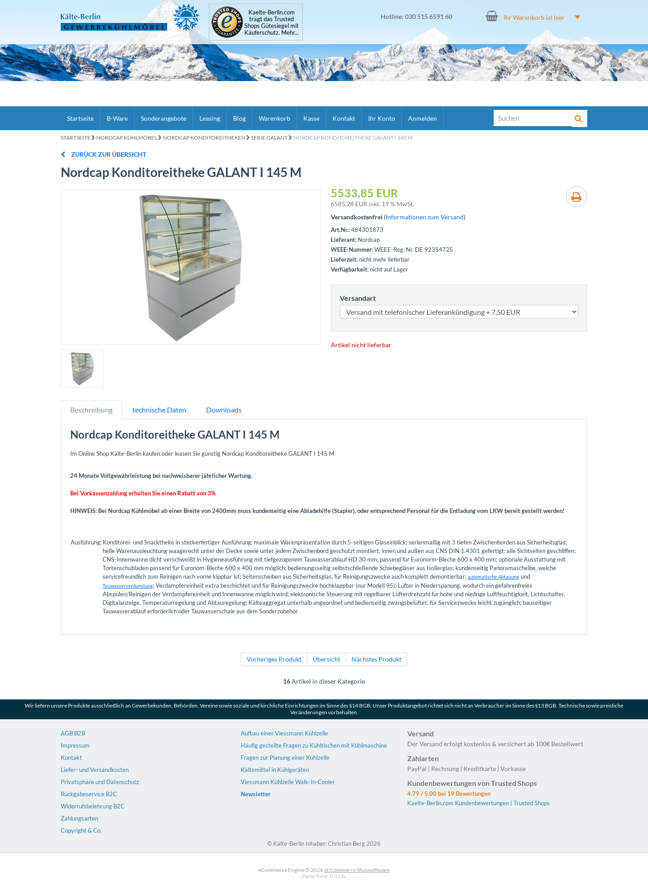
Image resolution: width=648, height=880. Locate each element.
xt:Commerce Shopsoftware (357, 869)
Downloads (224, 409)
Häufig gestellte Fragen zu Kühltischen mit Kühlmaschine (314, 745)
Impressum (75, 745)
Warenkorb (274, 118)
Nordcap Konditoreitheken (204, 137)
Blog (239, 118)
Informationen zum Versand (425, 217)
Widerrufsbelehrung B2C (93, 806)
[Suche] (533, 118)
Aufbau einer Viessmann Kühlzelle (284, 733)
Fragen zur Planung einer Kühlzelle (285, 757)
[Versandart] (459, 311)
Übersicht (326, 659)
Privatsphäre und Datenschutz (100, 781)
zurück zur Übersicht (103, 154)
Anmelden (422, 118)
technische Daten (159, 409)
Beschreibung (91, 409)
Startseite (80, 118)
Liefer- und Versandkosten (95, 769)
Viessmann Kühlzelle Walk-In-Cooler (288, 781)
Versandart (358, 298)
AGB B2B (73, 733)
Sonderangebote (163, 118)
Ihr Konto (381, 118)
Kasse (311, 118)
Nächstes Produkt (376, 659)
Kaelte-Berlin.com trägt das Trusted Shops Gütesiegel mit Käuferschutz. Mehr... (271, 22)
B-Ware (117, 118)
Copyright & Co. (81, 830)
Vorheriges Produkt (274, 659)
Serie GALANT (269, 137)
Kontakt (344, 118)
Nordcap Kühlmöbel (126, 137)
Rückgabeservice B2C (89, 794)
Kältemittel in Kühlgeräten (275, 769)
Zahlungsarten (79, 818)
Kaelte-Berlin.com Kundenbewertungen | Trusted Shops (478, 803)
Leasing (209, 118)
